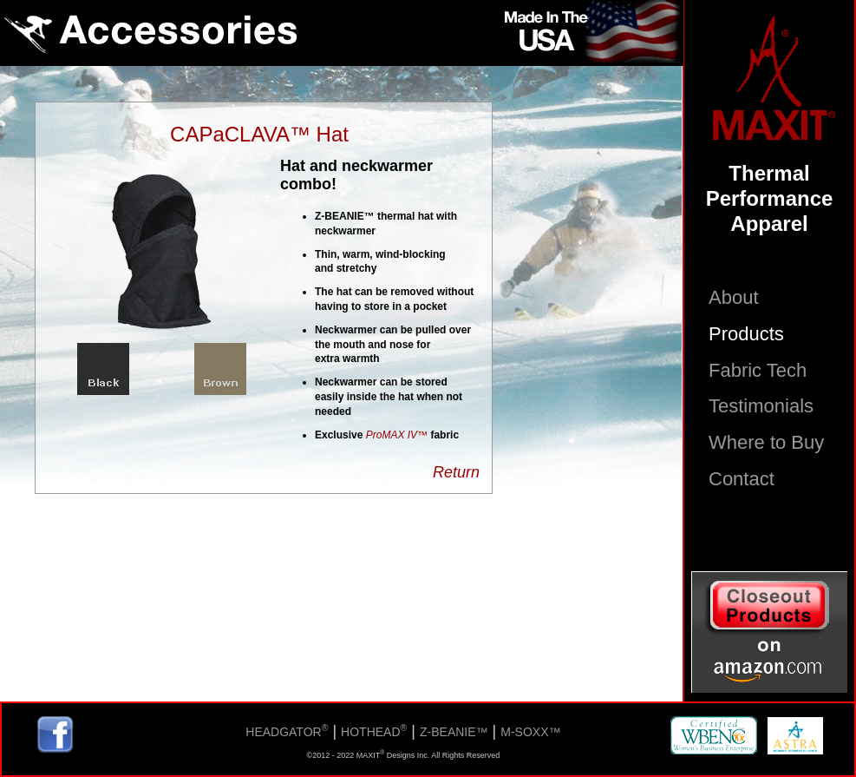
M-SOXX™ (530, 732)
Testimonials (761, 406)
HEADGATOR (286, 732)
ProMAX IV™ (397, 435)
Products (746, 334)
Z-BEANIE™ (454, 732)
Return (456, 472)
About (734, 297)
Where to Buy (766, 442)
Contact (741, 479)
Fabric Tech (758, 370)
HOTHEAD (374, 732)
